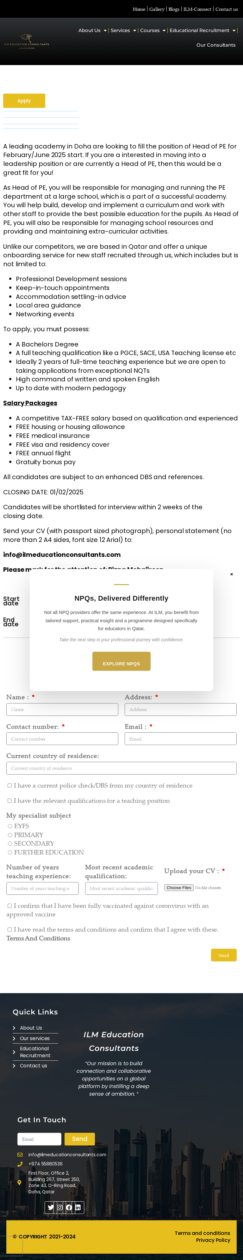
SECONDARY (34, 843)
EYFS (21, 825)
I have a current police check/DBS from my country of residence (103, 785)
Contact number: (33, 726)
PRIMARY (28, 834)
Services (123, 30)
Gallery (156, 9)
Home (139, 9)
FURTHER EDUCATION (49, 852)
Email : (136, 726)
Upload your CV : (192, 871)
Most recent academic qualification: (119, 871)
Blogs (174, 9)
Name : (18, 697)
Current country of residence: (52, 755)
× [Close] (231, 574)
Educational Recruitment (202, 30)
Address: (139, 697)
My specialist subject (38, 815)
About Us (92, 30)
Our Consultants (216, 45)
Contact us (226, 9)
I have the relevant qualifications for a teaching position (92, 800)
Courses (152, 30)
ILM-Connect (197, 9)
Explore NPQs (121, 663)
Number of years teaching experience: (38, 871)
